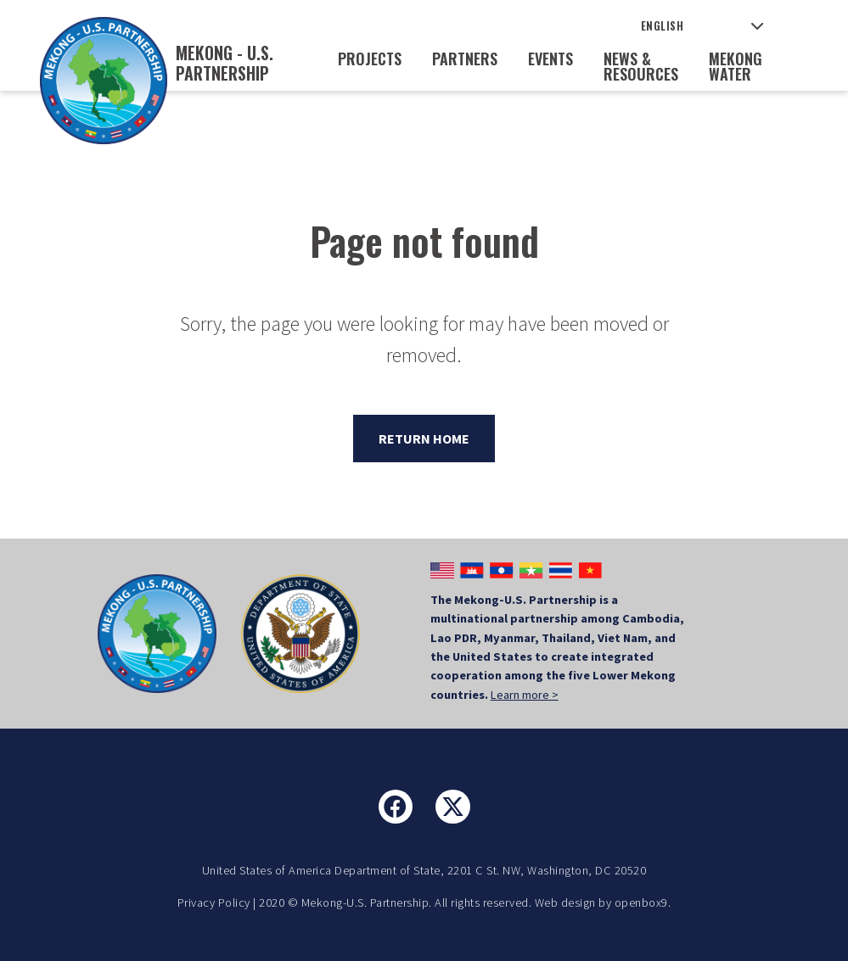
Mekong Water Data (735, 73)
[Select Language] (702, 26)
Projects (370, 58)
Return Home (424, 438)
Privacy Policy (213, 902)
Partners (464, 58)
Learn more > (525, 694)
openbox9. (643, 902)
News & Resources (641, 66)
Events (550, 58)
